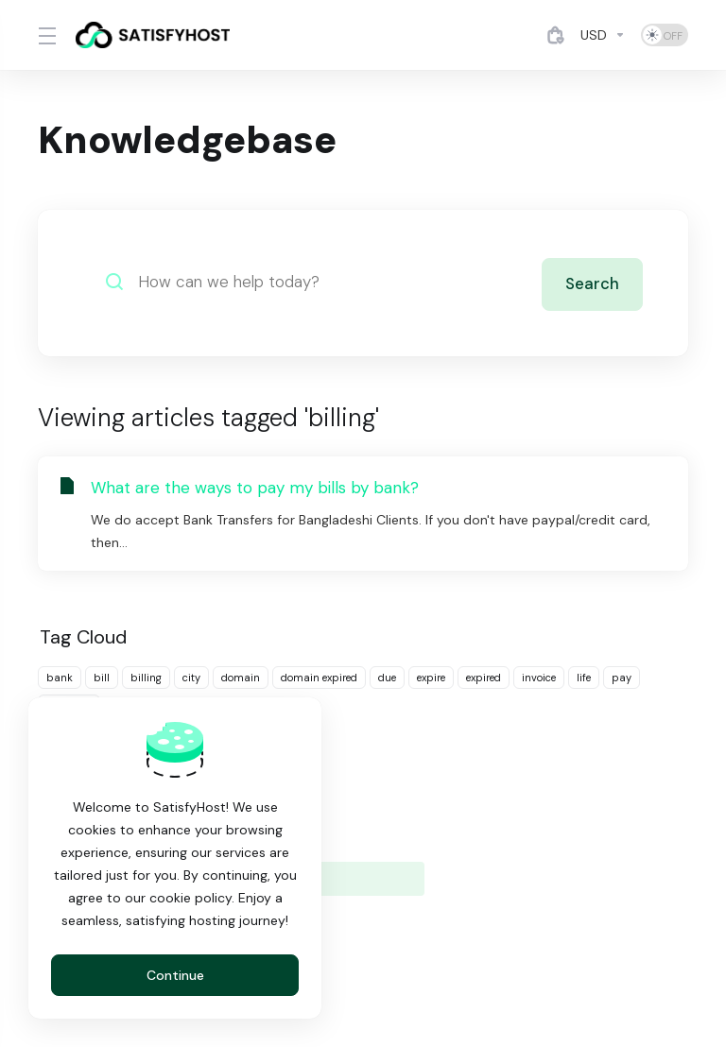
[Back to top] (421, 969)
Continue (175, 975)
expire (431, 677)
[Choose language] (339, 973)
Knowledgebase (526, 806)
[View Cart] (556, 35)
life (584, 677)
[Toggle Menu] (45, 35)
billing (146, 677)
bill (102, 677)
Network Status (307, 842)
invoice (539, 677)
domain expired (319, 677)
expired (483, 677)
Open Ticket (503, 842)
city (191, 677)
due (387, 677)
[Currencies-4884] (603, 35)
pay (621, 677)
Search (591, 281)
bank (59, 677)
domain (240, 677)
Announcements (309, 806)
